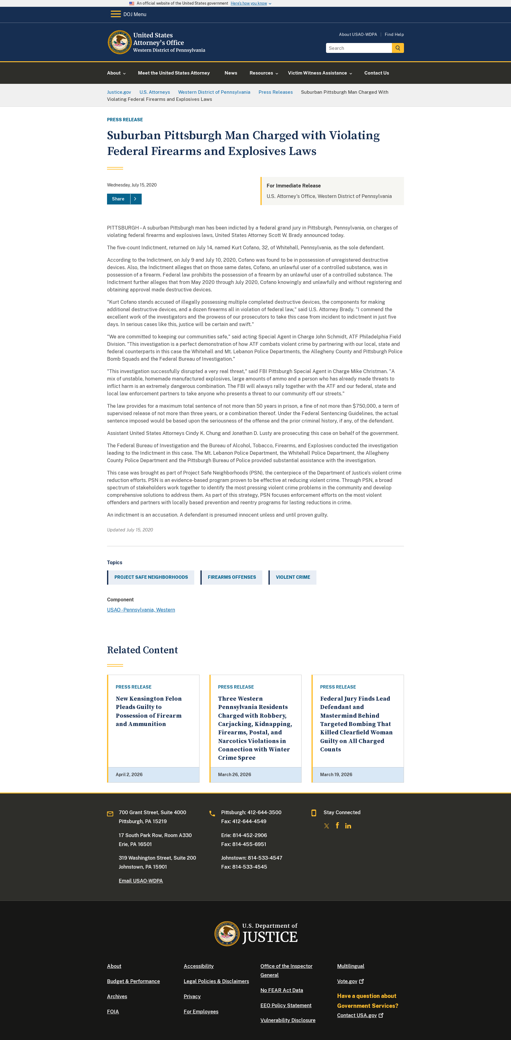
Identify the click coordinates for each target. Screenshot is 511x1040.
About (114, 966)
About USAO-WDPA (358, 34)
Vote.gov (351, 981)
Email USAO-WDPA (141, 881)
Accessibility (199, 966)
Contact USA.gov (361, 1015)
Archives (117, 996)
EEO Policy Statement (285, 1005)
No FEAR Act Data (281, 990)
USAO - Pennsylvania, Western (141, 610)
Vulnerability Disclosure (288, 1020)
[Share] (124, 199)
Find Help (394, 34)
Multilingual (350, 966)
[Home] (157, 54)
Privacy (192, 996)
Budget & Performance (133, 981)
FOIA (113, 1012)
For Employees (201, 1012)
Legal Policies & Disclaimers (216, 981)
